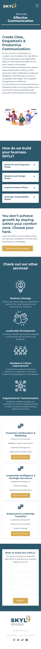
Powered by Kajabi (20, 643)
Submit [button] (20, 600)
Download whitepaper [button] (17, 248)
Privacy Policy (12, 635)
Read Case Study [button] (20, 457)
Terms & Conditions (27, 635)
